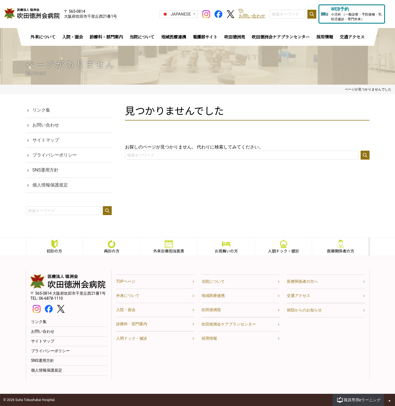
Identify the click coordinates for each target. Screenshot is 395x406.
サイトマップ (45, 140)
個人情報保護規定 (50, 185)
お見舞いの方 (226, 251)
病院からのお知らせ (304, 310)
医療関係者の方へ (302, 281)
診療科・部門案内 (131, 324)
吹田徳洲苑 (211, 309)
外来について (127, 295)
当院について (213, 281)
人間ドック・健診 (283, 251)
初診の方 (54, 251)
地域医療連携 (213, 295)
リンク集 (41, 110)
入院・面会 (126, 309)
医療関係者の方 (340, 251)
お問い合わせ (45, 125)
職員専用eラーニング (362, 400)
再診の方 (111, 251)
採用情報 (209, 338)
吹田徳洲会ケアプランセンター (229, 324)
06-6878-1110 (51, 298)
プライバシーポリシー (54, 155)
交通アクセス (298, 295)
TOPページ (125, 281)
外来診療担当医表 (169, 251)
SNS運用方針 (45, 170)
